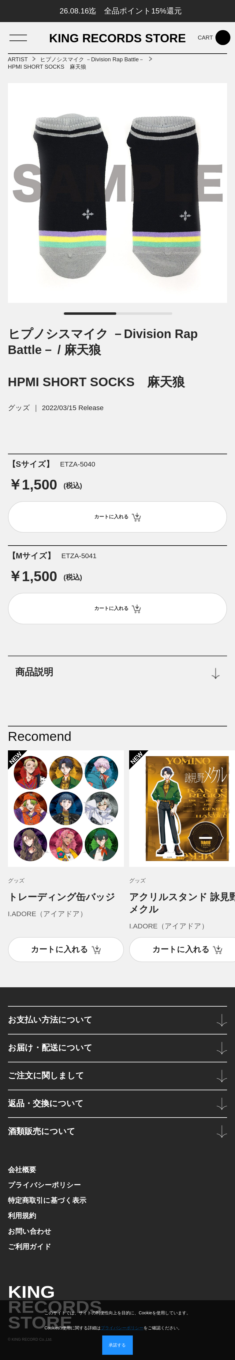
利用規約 (22, 1216)
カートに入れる (59, 949)
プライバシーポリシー (44, 1185)
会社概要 (22, 1170)
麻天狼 (82, 349)
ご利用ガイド (29, 1247)
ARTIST (18, 59)
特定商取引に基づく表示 (47, 1200)
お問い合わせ (29, 1231)
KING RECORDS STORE (117, 38)
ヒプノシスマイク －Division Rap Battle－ (92, 59)
